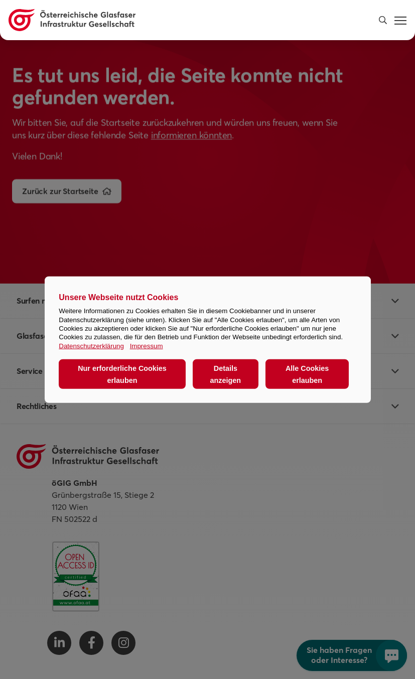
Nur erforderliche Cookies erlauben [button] (122, 374)
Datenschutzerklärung (91, 345)
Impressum (146, 345)
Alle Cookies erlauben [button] (307, 374)
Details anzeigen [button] (225, 374)
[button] (383, 20)
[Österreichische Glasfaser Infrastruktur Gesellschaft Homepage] (72, 20)
